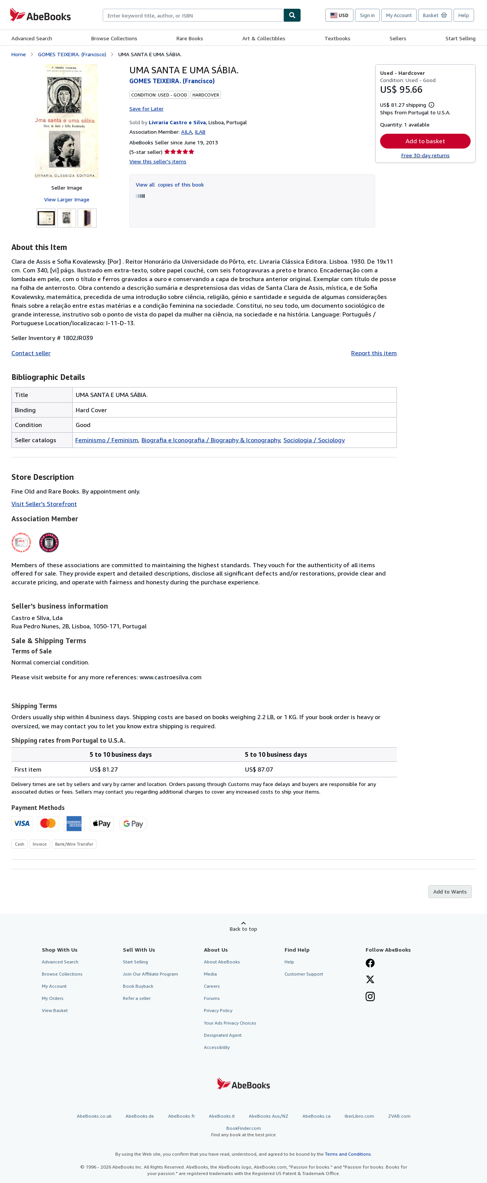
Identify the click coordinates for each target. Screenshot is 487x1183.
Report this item (374, 353)
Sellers (398, 38)
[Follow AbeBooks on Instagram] (370, 997)
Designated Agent (223, 1035)
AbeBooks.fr (181, 1116)
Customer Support (304, 974)
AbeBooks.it (222, 1116)
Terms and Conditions (348, 1154)
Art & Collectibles (263, 38)
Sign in (367, 15)
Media (210, 974)
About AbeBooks (222, 962)
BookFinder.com (243, 1131)
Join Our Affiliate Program (150, 974)
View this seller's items (157, 161)
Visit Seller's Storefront (44, 504)
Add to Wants (450, 891)
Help (463, 15)
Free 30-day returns (425, 155)
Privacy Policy (218, 1010)
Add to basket (425, 141)
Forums (212, 998)
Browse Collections (114, 38)
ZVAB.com (399, 1116)
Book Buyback (138, 986)
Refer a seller (137, 998)
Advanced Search (31, 38)
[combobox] (193, 15)
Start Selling (461, 38)
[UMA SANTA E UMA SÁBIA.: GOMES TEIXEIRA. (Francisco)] (66, 121)
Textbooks (337, 38)
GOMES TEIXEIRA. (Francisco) (72, 54)
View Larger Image (66, 199)
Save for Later (146, 108)
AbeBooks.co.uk (94, 1116)
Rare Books (190, 38)
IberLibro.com (359, 1116)
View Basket (55, 1010)
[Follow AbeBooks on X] (370, 980)
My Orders (53, 998)
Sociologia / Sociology (314, 440)
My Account (399, 15)
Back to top (243, 928)
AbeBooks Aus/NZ (268, 1116)
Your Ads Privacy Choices (230, 1023)
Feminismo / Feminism (106, 440)
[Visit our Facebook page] (370, 964)
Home (18, 54)
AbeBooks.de (140, 1116)
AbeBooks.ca (316, 1116)
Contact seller (31, 353)
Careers (212, 986)
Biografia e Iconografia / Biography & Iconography (211, 440)
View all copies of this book (170, 184)
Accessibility (217, 1047)
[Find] (292, 15)
